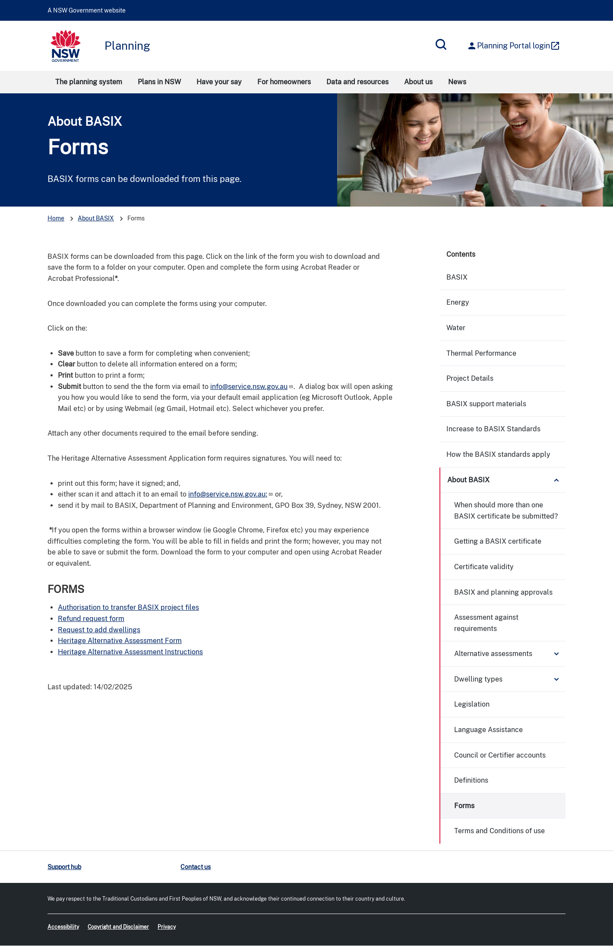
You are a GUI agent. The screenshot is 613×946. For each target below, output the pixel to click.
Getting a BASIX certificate (497, 541)
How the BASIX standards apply (498, 454)
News (457, 82)
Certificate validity (484, 567)
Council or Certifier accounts (500, 755)
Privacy (167, 927)
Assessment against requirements (486, 623)
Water (455, 328)
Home (55, 218)
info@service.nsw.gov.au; (230, 494)
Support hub (64, 866)
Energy (457, 302)
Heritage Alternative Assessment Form (120, 641)
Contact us (195, 866)
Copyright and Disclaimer (118, 927)
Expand (556, 480)
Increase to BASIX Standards (493, 429)
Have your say (219, 82)
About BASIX (84, 121)
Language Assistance (488, 730)
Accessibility (63, 927)
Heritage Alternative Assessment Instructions (130, 652)
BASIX (457, 277)
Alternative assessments (493, 654)
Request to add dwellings (99, 630)
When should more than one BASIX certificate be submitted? (506, 510)
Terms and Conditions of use (499, 831)
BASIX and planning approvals (503, 592)
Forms (464, 806)
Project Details (469, 378)
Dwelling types (478, 679)
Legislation (472, 704)
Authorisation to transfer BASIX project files (128, 607)
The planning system (88, 82)
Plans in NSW (159, 82)
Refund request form (91, 619)
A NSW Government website (86, 10)
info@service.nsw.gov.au (252, 386)
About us (418, 82)
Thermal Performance (481, 353)
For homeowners (284, 82)
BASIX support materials (486, 404)
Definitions (471, 780)
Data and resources (357, 82)
